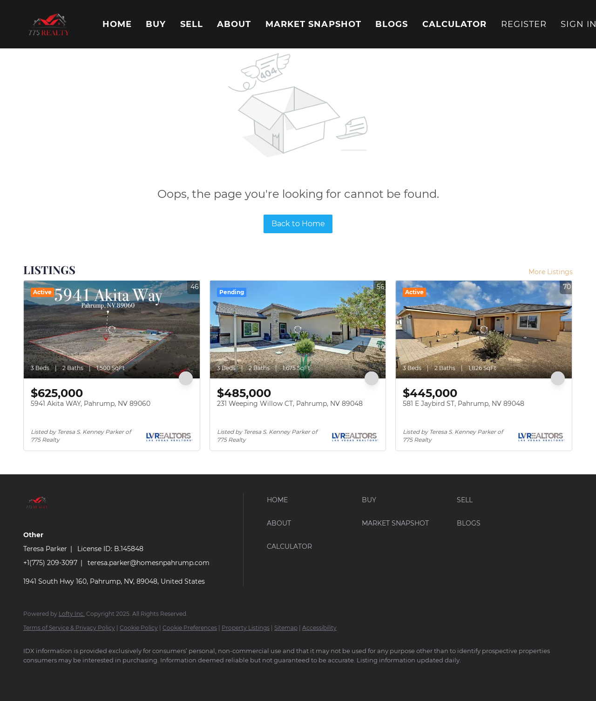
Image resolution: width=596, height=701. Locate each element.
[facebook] (34, 676)
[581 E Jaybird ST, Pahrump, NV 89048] (484, 329)
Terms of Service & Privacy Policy (69, 627)
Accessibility (319, 627)
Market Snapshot (313, 24)
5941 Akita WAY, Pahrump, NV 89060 (90, 403)
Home (117, 24)
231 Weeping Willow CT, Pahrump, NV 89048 (290, 403)
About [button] (234, 24)
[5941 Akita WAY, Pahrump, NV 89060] (112, 329)
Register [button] (524, 24)
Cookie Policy (139, 627)
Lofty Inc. (72, 613)
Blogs (391, 24)
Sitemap (286, 627)
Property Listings (246, 627)
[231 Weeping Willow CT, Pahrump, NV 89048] (298, 329)
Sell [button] (191, 24)
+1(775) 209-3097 (50, 563)
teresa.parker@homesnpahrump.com (149, 563)
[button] (48, 24)
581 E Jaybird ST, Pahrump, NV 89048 (463, 403)
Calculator (454, 24)
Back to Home (298, 223)
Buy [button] (156, 24)
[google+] (61, 676)
